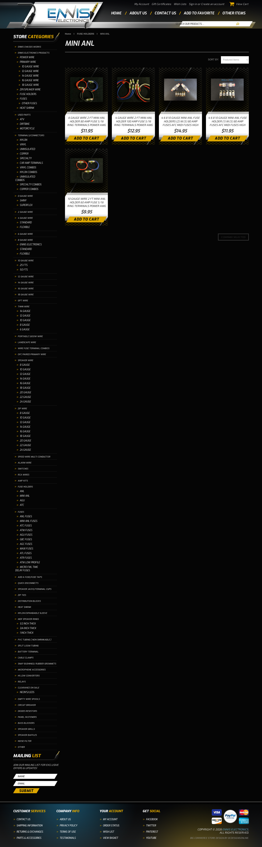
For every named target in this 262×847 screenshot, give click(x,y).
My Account (141, 4)
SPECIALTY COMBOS (30, 184)
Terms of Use (68, 831)
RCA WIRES (23, 474)
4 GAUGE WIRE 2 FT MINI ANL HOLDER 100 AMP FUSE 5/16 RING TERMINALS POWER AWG (133, 121)
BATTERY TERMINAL (28, 651)
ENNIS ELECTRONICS (31, 244)
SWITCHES (23, 468)
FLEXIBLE (25, 227)
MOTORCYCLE (27, 128)
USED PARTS (24, 114)
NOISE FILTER (24, 741)
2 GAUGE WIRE (25, 212)
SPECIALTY (26, 158)
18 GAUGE (25, 388)
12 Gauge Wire (30, 71)
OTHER (21, 747)
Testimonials (68, 838)
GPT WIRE (23, 300)
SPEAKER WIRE (25, 360)
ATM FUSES (26, 530)
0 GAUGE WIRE (25, 196)
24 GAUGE (25, 401)
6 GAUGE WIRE (25, 234)
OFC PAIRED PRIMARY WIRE (32, 354)
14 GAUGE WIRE (25, 282)
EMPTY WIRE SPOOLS (29, 699)
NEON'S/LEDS (27, 692)
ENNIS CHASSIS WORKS (29, 46)
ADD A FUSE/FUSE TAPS (30, 577)
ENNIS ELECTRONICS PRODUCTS (33, 52)
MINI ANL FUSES (28, 521)
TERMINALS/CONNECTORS (31, 135)
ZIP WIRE (22, 408)
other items (233, 13)
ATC (22, 505)
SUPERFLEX (26, 205)
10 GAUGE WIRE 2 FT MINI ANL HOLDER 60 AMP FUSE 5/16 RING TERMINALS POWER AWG (86, 202)
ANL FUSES (26, 516)
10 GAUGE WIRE (30, 66)
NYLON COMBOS (28, 172)
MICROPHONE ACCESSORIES (31, 669)
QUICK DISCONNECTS (28, 583)
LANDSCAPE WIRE (27, 342)
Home (116, 13)
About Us (65, 819)
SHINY (23, 200)
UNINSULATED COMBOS (25, 178)
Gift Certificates (161, 4)
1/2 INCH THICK (28, 623)
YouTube (151, 838)
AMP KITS (23, 480)
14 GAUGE (25, 311)
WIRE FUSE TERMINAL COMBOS (33, 348)
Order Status (111, 825)
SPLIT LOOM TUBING (28, 645)
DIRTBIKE (25, 124)
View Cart (239, 4)
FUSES (23, 98)
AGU (22, 500)
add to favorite (199, 13)
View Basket (110, 838)
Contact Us (23, 819)
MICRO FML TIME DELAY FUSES (26, 568)
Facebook (152, 819)
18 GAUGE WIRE (25, 294)
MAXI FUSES (26, 548)
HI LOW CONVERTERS (28, 675)
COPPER (24, 153)
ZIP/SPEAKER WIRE (30, 89)
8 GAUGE (25, 325)
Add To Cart (86, 138)
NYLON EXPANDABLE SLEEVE (32, 613)
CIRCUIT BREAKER (27, 705)
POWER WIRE (27, 57)
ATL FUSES (26, 553)
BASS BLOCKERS (26, 723)
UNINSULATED (27, 149)
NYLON (23, 140)
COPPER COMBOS (29, 189)
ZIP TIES (22, 595)
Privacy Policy (68, 825)
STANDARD (26, 222)
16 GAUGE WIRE (25, 288)
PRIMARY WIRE (28, 62)
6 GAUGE (25, 329)
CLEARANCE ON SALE (28, 687)
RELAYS (22, 681)
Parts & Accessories (29, 838)
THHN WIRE (23, 306)
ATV (22, 119)
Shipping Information (29, 825)
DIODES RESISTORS (27, 711)
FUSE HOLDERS (28, 94)
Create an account (212, 4)
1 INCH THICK (26, 632)
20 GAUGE (25, 392)
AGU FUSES (26, 534)
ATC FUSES (26, 525)
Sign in (193, 4)
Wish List (108, 831)
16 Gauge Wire (30, 80)
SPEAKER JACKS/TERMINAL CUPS (34, 589)
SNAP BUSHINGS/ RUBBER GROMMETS (37, 663)
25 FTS (24, 265)
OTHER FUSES (29, 103)
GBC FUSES (26, 539)
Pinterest (152, 831)
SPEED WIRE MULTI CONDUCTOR (34, 456)
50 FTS (24, 269)
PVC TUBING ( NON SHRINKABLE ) (34, 639)
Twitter (151, 825)
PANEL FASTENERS (27, 717)
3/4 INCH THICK (28, 628)
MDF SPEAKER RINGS (28, 619)
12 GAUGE (25, 315)
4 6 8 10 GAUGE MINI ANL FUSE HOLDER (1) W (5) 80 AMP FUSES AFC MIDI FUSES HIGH (227, 121)
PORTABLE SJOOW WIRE (30, 336)
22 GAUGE (25, 397)
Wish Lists (180, 4)
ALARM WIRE (24, 462)
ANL (22, 491)
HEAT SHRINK (27, 108)
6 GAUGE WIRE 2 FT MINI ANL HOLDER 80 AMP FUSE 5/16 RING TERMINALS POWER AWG (86, 121)
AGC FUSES (26, 544)
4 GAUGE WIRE (25, 218)
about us (138, 13)
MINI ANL (25, 495)
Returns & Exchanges (30, 831)
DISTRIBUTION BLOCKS (29, 601)
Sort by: (213, 59)
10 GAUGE (25, 320)
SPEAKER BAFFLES (27, 735)
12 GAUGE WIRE (25, 276)
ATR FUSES (26, 557)
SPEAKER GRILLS (26, 729)
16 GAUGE (25, 383)
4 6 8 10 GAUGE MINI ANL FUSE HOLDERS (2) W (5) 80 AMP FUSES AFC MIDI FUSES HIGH (180, 121)
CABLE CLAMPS (25, 657)
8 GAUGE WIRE (25, 240)
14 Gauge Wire (30, 75)
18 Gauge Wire (30, 85)
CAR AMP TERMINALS (31, 163)
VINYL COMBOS (28, 167)
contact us (165, 13)
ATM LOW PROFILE (30, 562)
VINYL (23, 144)
